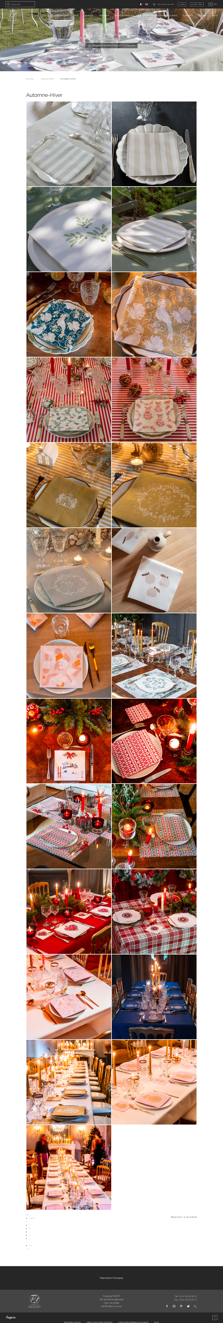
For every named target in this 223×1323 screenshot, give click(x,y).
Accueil (30, 79)
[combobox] (20, 4)
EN (215, 4)
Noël (76, 15)
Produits (104, 15)
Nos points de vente (166, 15)
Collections (61, 15)
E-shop (202, 15)
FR (210, 4)
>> (27, 1248)
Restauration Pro (124, 15)
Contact (145, 15)
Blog (214, 15)
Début (32, 1218)
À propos (188, 15)
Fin (30, 1245)
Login (182, 4)
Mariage (89, 15)
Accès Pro (197, 4)
